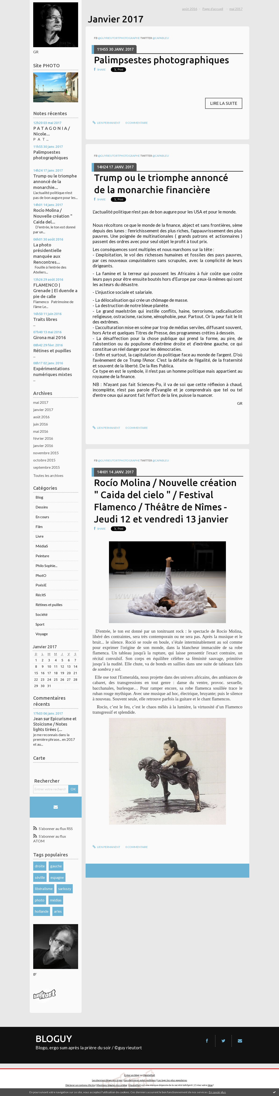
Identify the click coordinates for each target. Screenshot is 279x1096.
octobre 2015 (44, 460)
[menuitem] (191, 9)
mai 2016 (40, 431)
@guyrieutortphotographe (119, 38)
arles (58, 911)
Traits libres (45, 319)
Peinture (42, 555)
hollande (41, 911)
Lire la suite (223, 103)
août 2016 (41, 417)
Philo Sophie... (46, 565)
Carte (39, 758)
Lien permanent (106, 122)
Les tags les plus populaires (172, 1080)
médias (56, 900)
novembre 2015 (46, 452)
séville (40, 877)
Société (41, 614)
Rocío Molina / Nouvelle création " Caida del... (52, 216)
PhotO (41, 575)
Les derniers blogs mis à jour (107, 1080)
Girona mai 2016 (49, 337)
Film (39, 526)
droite (40, 866)
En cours (42, 516)
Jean (38, 718)
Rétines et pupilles (52, 350)
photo (39, 900)
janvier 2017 (43, 409)
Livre (39, 536)
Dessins (42, 507)
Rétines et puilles (49, 604)
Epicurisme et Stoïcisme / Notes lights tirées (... (54, 724)
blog (210, 1085)
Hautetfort (149, 1075)
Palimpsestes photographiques (161, 60)
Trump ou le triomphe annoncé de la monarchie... (55, 181)
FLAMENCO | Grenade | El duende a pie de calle (55, 290)
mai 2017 (40, 402)
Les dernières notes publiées (140, 1080)
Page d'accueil (212, 9)
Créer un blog (131, 1075)
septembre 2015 (46, 467)
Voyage (42, 633)
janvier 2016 (43, 445)
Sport (40, 624)
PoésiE (41, 585)
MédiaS (42, 546)
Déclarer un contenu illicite (80, 1085)
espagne (57, 877)
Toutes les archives (48, 475)
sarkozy (64, 888)
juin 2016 (40, 424)
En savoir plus (217, 1092)
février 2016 (43, 438)
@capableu (160, 38)
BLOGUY (54, 1038)
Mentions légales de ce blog (112, 1085)
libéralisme (44, 888)
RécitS (41, 594)
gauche (56, 866)
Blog (39, 497)
